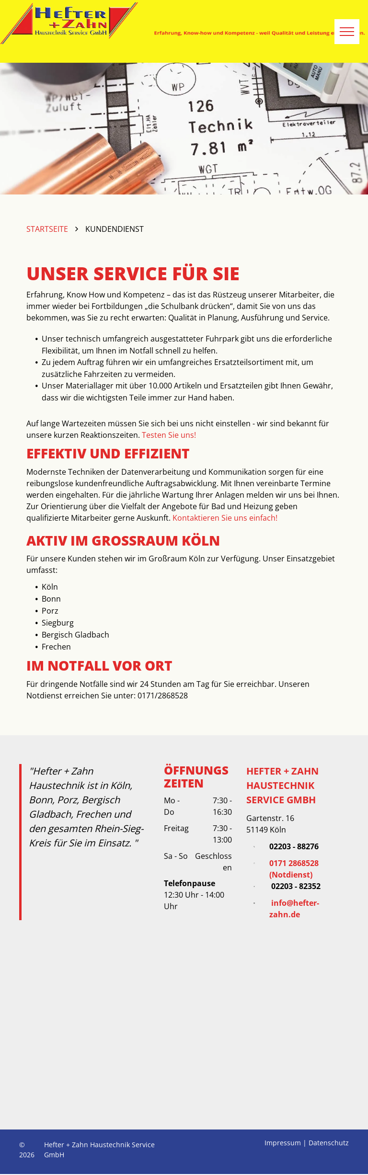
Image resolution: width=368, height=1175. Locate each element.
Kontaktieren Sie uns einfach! (224, 518)
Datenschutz (329, 1142)
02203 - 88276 (294, 846)
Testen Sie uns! (169, 435)
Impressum (282, 1142)
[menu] (346, 31)
